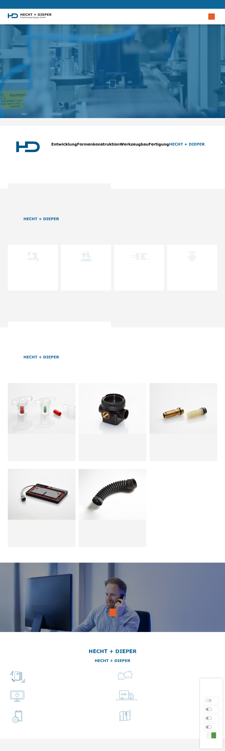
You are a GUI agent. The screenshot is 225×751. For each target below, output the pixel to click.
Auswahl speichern (209, 735)
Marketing (210, 727)
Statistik (210, 709)
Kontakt (211, 742)
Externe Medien (210, 718)
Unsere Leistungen (112, 84)
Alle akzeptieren (213, 735)
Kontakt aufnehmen (112, 612)
